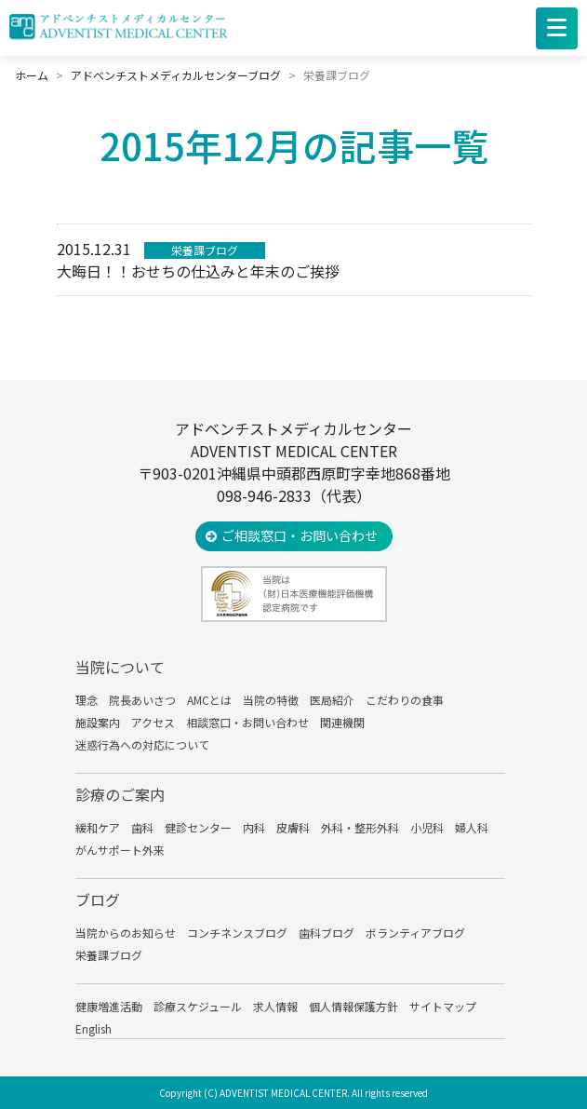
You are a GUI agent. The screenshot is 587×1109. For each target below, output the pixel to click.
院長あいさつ (142, 700)
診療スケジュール (197, 1006)
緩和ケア (97, 827)
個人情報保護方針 (353, 1006)
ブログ (97, 899)
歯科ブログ (326, 932)
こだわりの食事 (405, 700)
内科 (254, 827)
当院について (120, 667)
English (93, 1028)
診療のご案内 (120, 794)
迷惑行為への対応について (142, 744)
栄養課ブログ (204, 250)
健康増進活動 (108, 1006)
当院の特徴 (271, 700)
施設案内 (97, 722)
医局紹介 (332, 700)
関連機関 (342, 722)
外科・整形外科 (360, 827)
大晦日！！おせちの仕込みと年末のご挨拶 (198, 271)
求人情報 (275, 1006)
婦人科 (471, 827)
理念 (86, 700)
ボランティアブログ (415, 932)
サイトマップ (442, 1006)
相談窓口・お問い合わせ (247, 722)
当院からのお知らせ (125, 932)
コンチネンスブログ (237, 932)
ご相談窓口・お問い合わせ (299, 535)
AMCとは (209, 700)
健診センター (198, 827)
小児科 (427, 827)
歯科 (142, 827)
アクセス (153, 722)
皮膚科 (293, 827)
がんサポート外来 (120, 850)
